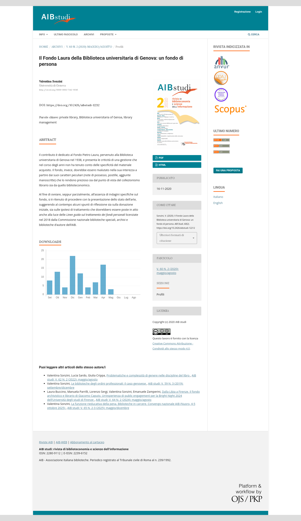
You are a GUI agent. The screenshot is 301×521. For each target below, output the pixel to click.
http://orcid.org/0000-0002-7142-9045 (58, 89)
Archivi (89, 34)
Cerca (253, 34)
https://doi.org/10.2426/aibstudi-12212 (73, 105)
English (218, 203)
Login (258, 11)
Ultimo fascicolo (66, 34)
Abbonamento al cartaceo (87, 442)
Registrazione (242, 11)
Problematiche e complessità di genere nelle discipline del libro (148, 375)
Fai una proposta (228, 170)
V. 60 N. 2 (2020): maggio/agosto (89, 47)
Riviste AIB (46, 442)
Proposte (107, 34)
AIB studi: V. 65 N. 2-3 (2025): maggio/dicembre (98, 408)
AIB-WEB (61, 442)
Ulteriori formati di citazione (172, 238)
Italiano (218, 197)
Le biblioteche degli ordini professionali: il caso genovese (109, 383)
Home (43, 47)
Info (42, 34)
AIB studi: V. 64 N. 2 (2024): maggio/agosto (123, 400)
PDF (161, 157)
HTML (162, 164)
